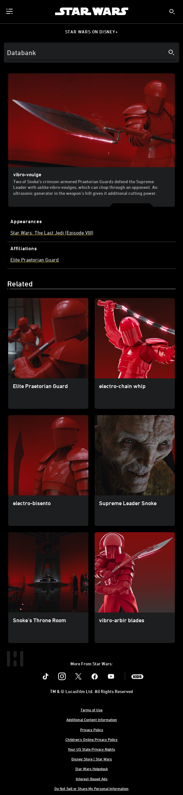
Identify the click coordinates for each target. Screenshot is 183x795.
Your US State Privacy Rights (91, 749)
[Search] (91, 52)
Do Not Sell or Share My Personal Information (91, 788)
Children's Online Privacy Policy (91, 739)
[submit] (172, 11)
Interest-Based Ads (92, 778)
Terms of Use (91, 710)
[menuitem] (10, 11)
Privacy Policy (91, 729)
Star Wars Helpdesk (91, 768)
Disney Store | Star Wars (91, 759)
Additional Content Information (91, 719)
